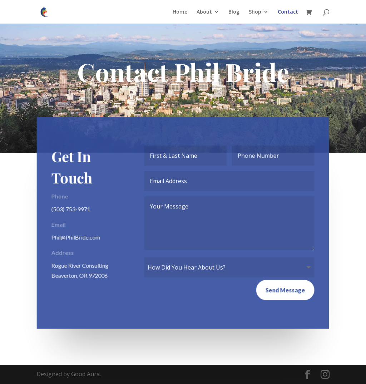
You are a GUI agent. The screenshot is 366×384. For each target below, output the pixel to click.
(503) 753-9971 (71, 209)
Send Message (285, 289)
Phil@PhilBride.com (76, 236)
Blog (233, 12)
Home (180, 12)
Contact (288, 12)
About (204, 12)
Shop (255, 12)
